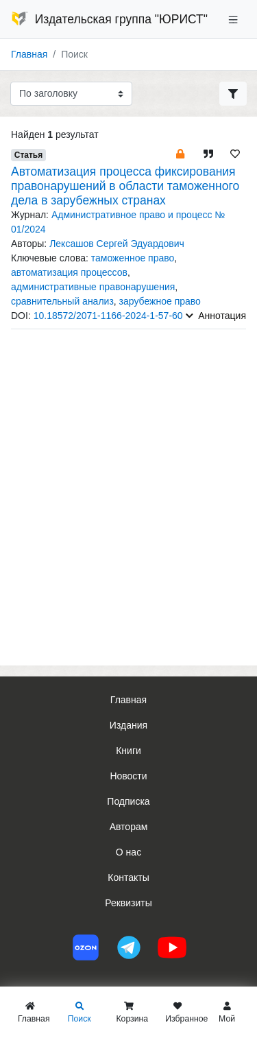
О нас (128, 852)
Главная (29, 54)
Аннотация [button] (216, 315)
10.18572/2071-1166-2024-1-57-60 (108, 315)
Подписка (128, 801)
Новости (128, 775)
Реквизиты (128, 902)
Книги (128, 750)
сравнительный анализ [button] (62, 301)
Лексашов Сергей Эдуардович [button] (116, 243)
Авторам (129, 826)
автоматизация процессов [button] (69, 272)
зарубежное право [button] (160, 301)
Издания (128, 725)
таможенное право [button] (133, 257)
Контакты (128, 877)
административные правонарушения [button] (93, 286)
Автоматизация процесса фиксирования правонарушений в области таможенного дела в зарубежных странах (125, 186)
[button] (180, 153)
